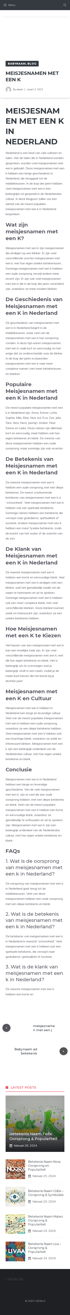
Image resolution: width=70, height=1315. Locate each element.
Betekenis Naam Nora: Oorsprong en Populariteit (44, 1165)
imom (20, 89)
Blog (31, 63)
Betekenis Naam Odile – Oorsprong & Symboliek (46, 1193)
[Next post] (63, 1051)
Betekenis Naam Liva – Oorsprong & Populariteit (44, 1248)
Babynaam (17, 63)
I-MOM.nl (15, 1279)
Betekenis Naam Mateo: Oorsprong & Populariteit (45, 1220)
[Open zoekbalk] (65, 5)
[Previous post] (6, 1028)
